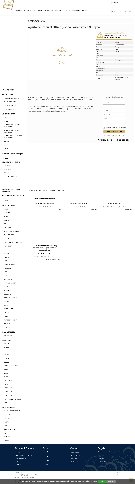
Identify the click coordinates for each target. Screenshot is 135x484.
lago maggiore (8, 206)
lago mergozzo (8, 332)
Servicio (58, 11)
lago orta (6, 340)
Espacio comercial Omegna (44, 198)
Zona (29, 11)
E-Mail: (18, 477)
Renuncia (101, 458)
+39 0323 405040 (105, 140)
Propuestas (20, 11)
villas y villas (8, 95)
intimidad (123, 128)
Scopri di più (111, 481)
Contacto (76, 11)
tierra (5, 158)
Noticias (18, 461)
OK (102, 481)
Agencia (66, 11)
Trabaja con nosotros (105, 452)
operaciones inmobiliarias (13, 195)
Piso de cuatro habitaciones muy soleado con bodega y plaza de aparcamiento (44, 248)
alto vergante (8, 407)
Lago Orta (74, 458)
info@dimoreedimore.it (27, 477)
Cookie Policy (102, 461)
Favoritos (86, 11)
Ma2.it (118, 474)
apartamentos (8, 114)
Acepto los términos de (116, 128)
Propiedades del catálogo (24, 455)
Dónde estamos (21, 458)
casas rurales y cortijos (12, 154)
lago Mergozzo (75, 455)
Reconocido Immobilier (43, 11)
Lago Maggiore (75, 452)
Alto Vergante (75, 461)
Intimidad (101, 455)
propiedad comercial (11, 162)
